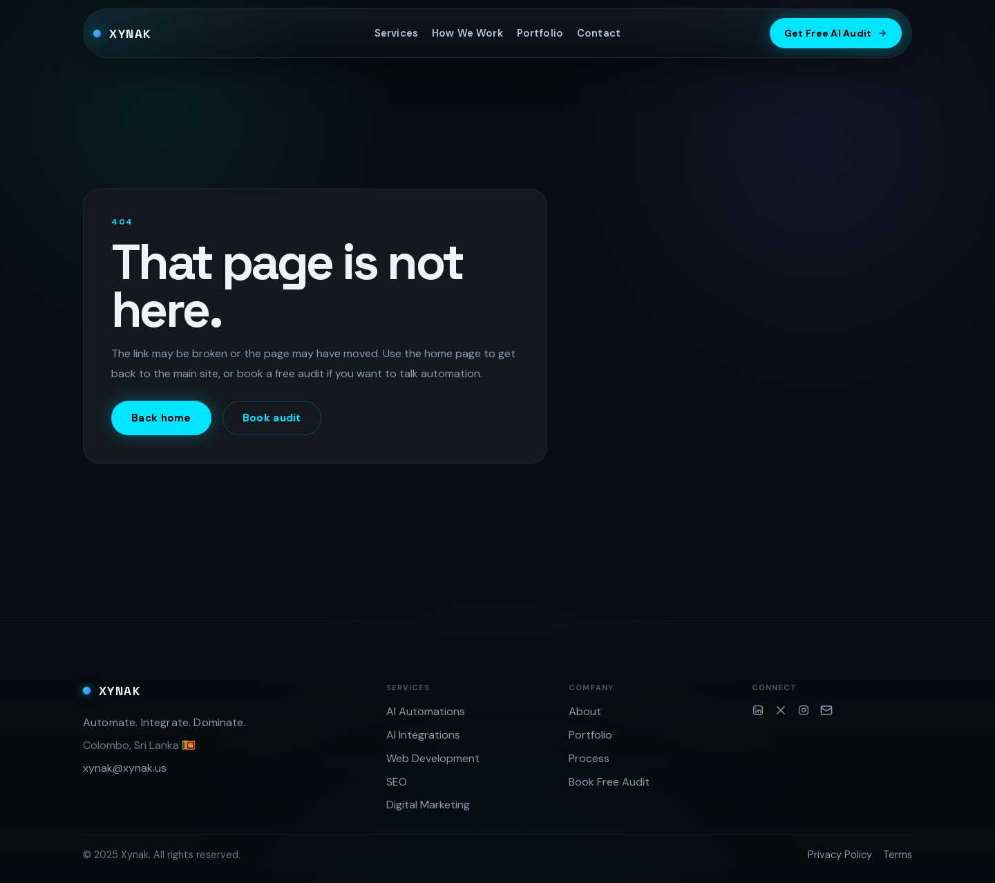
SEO (396, 782)
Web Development (433, 758)
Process (589, 758)
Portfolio (540, 33)
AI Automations (425, 711)
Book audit (272, 418)
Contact (598, 33)
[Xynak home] (122, 33)
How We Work (467, 33)
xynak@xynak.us (125, 768)
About (585, 711)
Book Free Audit (609, 782)
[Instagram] (803, 710)
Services (396, 33)
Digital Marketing (428, 804)
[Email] (826, 710)
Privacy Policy (840, 854)
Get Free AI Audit (835, 33)
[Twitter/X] (781, 710)
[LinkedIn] (758, 710)
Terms (897, 854)
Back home (161, 418)
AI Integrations (423, 735)
